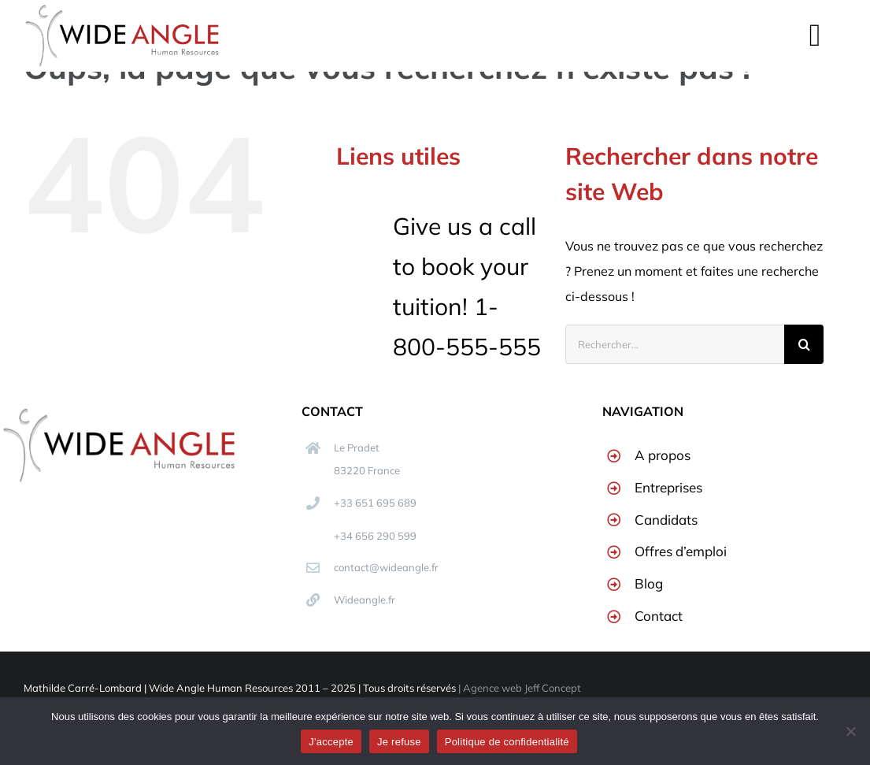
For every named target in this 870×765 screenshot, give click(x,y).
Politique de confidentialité (507, 742)
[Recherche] (804, 344)
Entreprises (668, 487)
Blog (649, 583)
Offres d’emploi (681, 551)
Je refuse (399, 742)
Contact (659, 615)
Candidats (666, 519)
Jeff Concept (552, 687)
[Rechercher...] (674, 344)
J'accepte (331, 742)
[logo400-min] (119, 413)
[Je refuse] (850, 731)
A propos (662, 455)
